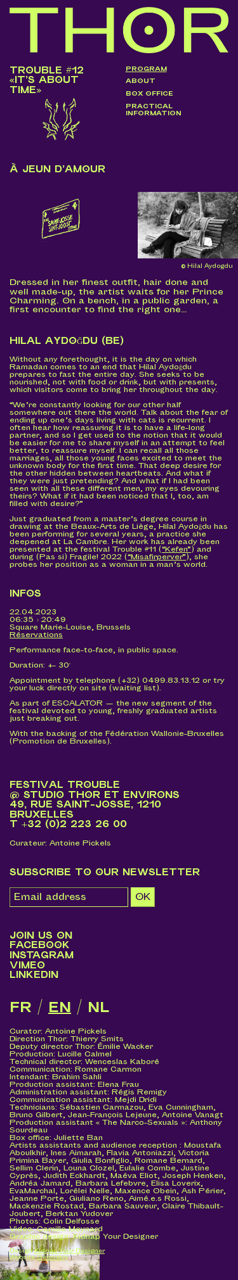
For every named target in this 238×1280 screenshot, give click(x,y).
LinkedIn (34, 975)
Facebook (40, 945)
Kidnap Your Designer (69, 1251)
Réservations (36, 634)
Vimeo (27, 965)
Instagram (42, 955)
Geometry (52, 1257)
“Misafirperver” (157, 557)
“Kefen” (176, 549)
